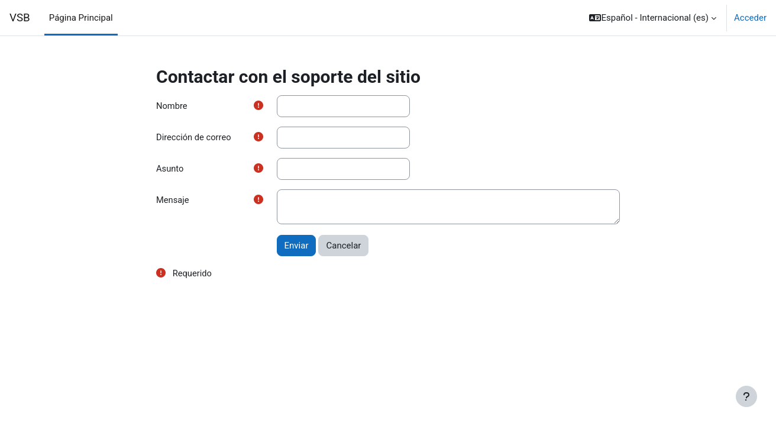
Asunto (170, 169)
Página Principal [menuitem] (81, 17)
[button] (652, 18)
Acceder (750, 17)
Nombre (172, 106)
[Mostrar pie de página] (746, 396)
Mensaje (173, 201)
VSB (19, 17)
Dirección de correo (194, 138)
